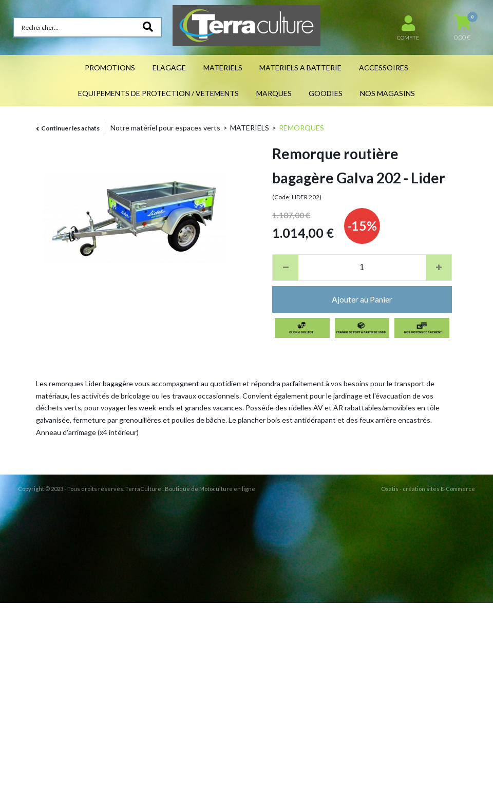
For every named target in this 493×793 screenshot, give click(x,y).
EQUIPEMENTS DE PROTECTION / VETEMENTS (158, 93)
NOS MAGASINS (387, 93)
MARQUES (274, 93)
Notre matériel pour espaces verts (165, 127)
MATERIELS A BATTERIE (300, 67)
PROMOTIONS (110, 67)
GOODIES (326, 93)
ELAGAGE (169, 67)
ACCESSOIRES (383, 67)
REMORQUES (301, 127)
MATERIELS (222, 67)
